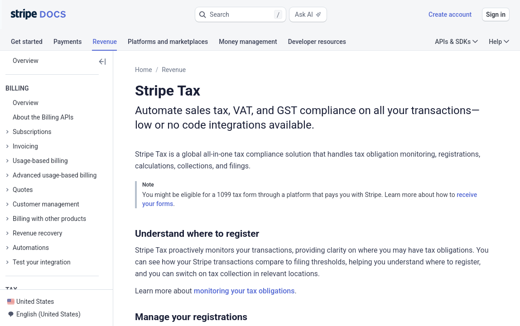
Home (143, 69)
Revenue (174, 69)
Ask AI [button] (308, 14)
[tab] (32, 43)
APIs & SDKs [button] (456, 41)
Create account (450, 14)
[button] (240, 14)
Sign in (496, 14)
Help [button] (499, 41)
